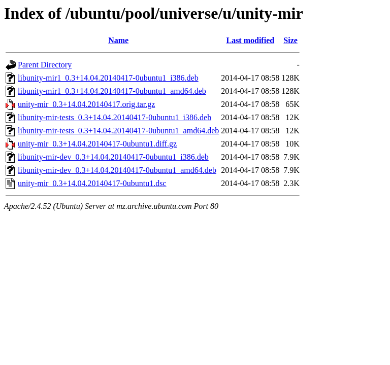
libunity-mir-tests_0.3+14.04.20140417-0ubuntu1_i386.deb (114, 117)
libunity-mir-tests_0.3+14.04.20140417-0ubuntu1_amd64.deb (118, 130)
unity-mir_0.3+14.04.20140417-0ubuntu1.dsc (92, 183)
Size (290, 40)
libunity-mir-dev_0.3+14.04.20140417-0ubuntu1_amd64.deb (117, 170)
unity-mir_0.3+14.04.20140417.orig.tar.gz (86, 104)
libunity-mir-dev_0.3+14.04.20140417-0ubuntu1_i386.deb (113, 157)
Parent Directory (45, 64)
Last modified (250, 40)
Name (118, 40)
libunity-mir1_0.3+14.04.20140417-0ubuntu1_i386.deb (108, 78)
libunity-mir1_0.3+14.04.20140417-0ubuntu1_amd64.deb (112, 91)
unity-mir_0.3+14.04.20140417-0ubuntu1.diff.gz (97, 143)
